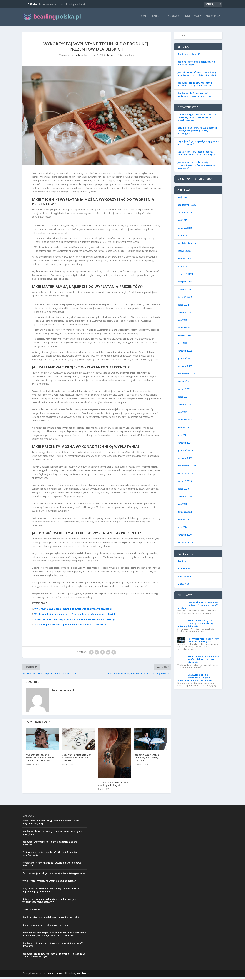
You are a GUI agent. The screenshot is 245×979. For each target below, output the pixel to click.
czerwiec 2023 (185, 291)
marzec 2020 (184, 521)
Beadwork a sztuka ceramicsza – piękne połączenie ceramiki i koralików (195, 679)
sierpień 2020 (185, 483)
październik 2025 (187, 207)
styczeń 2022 (185, 352)
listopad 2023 (185, 283)
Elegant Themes (54, 975)
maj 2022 (182, 322)
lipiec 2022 (183, 306)
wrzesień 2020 (185, 475)
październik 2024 (187, 245)
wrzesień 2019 (185, 544)
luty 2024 (183, 268)
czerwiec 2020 (185, 498)
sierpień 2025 (185, 214)
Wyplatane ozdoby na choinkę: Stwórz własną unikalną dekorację (195, 625)
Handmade (173, 18)
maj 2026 (182, 199)
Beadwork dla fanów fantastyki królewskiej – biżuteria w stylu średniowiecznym (53, 957)
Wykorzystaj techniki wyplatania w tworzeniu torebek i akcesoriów (40, 760)
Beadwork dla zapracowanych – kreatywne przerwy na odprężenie (52, 835)
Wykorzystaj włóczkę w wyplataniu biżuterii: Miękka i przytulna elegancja (51, 824)
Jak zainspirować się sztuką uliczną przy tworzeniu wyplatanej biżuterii (197, 76)
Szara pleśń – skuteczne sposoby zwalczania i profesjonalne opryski (196, 155)
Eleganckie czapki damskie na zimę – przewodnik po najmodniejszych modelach (51, 892)
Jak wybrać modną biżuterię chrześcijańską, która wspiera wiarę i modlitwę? (198, 167)
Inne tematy (193, 18)
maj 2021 (182, 414)
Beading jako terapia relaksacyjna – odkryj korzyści (146, 760)
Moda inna (213, 18)
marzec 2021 (184, 429)
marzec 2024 (184, 260)
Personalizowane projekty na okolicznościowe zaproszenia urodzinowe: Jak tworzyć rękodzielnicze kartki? (54, 936)
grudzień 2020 (185, 452)
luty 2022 (183, 345)
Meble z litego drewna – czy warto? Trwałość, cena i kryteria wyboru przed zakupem (197, 119)
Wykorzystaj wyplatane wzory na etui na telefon (49, 883)
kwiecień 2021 (185, 421)
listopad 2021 (185, 368)
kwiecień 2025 (185, 230)
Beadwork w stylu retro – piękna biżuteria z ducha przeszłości (50, 845)
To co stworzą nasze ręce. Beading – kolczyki (62, 4)
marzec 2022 (184, 337)
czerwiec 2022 (185, 314)
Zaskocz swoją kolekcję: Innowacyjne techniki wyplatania (53, 875)
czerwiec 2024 (185, 253)
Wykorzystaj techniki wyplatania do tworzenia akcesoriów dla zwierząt (74, 621)
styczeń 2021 (185, 444)
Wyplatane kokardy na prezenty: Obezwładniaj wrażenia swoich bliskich (74, 616)
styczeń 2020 (185, 536)
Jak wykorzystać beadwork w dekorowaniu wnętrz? (203, 642)
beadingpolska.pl (82, 57)
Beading (156, 18)
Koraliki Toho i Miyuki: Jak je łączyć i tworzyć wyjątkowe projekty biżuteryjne (197, 133)
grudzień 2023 (185, 276)
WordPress (83, 975)
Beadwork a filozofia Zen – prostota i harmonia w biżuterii (77, 760)
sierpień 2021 (185, 391)
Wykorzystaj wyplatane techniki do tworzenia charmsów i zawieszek (73, 611)
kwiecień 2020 (185, 514)
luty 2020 (183, 529)
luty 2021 (183, 437)
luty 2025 (183, 237)
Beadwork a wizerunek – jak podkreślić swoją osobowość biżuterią (198, 607)
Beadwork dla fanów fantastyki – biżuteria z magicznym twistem (196, 86)
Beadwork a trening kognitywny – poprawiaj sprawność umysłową (52, 947)
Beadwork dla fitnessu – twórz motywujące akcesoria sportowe (195, 97)
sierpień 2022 (185, 299)
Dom (143, 18)
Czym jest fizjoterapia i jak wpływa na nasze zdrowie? (198, 145)
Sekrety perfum (31, 911)
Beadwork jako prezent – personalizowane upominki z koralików (70, 626)
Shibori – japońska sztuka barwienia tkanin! (46, 927)
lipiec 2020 (183, 490)
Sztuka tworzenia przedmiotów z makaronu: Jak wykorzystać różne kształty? (49, 903)
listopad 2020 (185, 460)
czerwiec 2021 (185, 406)
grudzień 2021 (185, 360)
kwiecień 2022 (185, 329)
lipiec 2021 (183, 398)
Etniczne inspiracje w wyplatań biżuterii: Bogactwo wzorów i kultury (50, 856)
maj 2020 (182, 506)
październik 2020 (187, 467)
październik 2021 (187, 375)
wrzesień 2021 (185, 383)
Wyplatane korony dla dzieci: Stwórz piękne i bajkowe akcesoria (203, 661)
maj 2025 (182, 222)
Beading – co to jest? (189, 56)
